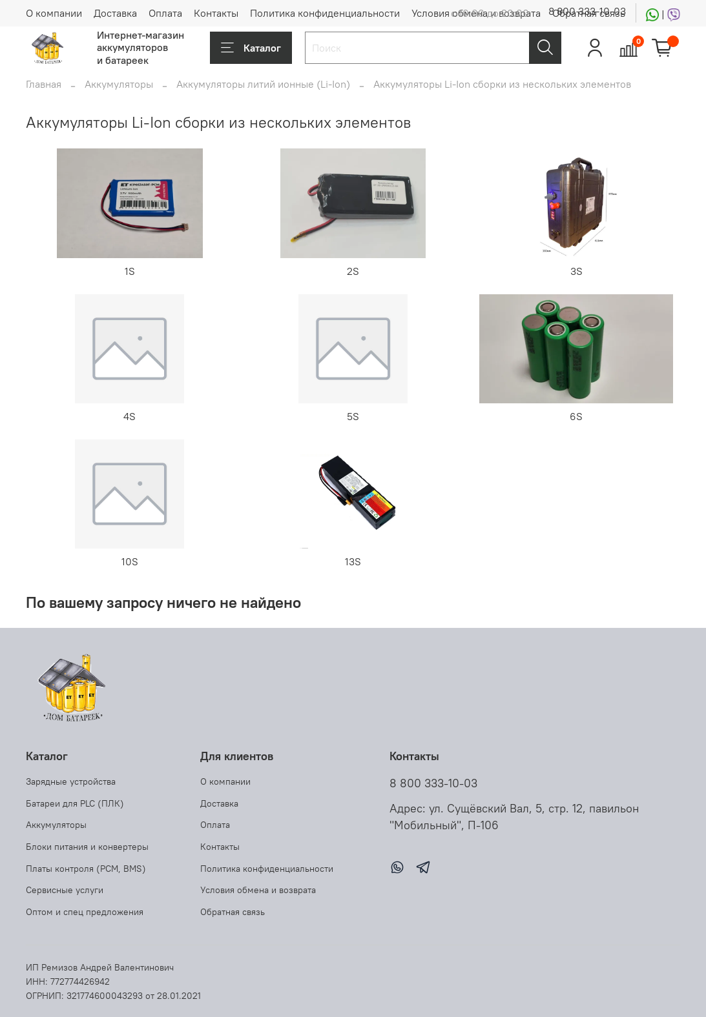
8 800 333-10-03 (587, 11)
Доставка (115, 12)
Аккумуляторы (119, 83)
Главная (43, 83)
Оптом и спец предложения (84, 912)
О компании (54, 12)
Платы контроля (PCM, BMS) (86, 868)
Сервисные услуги (64, 890)
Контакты (216, 12)
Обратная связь (232, 912)
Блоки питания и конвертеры (87, 846)
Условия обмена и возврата (258, 890)
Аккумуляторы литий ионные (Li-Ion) (263, 83)
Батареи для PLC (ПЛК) (75, 803)
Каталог (251, 47)
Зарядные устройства (71, 781)
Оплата (165, 12)
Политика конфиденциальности (325, 12)
